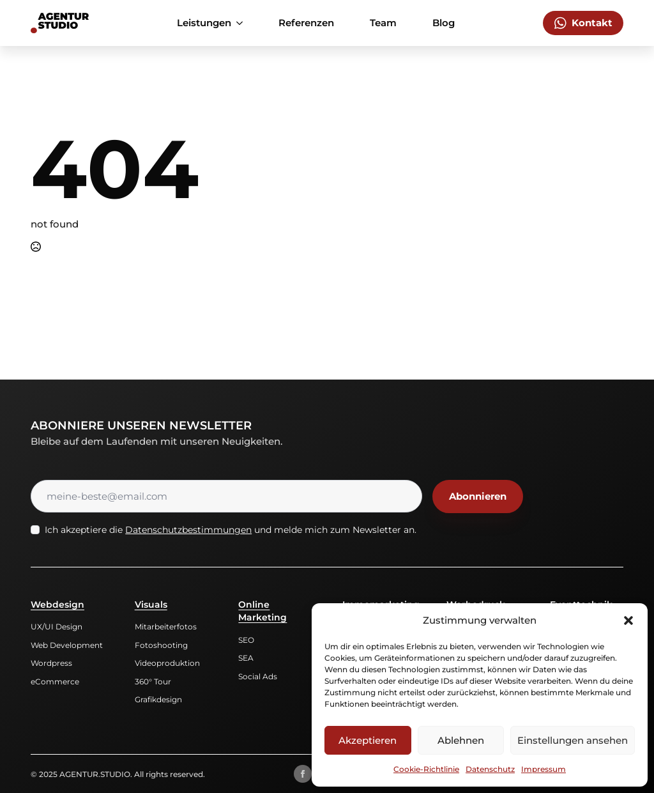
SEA (246, 658)
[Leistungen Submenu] (242, 23)
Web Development (67, 645)
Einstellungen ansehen (572, 740)
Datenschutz (490, 769)
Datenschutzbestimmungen (188, 529)
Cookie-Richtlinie (426, 769)
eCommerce (55, 681)
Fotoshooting (161, 645)
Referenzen (306, 23)
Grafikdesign (158, 699)
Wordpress (51, 663)
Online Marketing (262, 611)
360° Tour (153, 681)
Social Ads (257, 676)
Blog (443, 23)
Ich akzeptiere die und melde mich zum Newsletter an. (230, 529)
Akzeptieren (367, 740)
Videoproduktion (167, 663)
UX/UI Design (56, 626)
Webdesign (57, 604)
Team (383, 23)
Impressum (543, 769)
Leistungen (204, 23)
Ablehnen (460, 740)
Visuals (151, 604)
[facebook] (303, 774)
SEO (246, 640)
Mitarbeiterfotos (166, 626)
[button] (628, 620)
